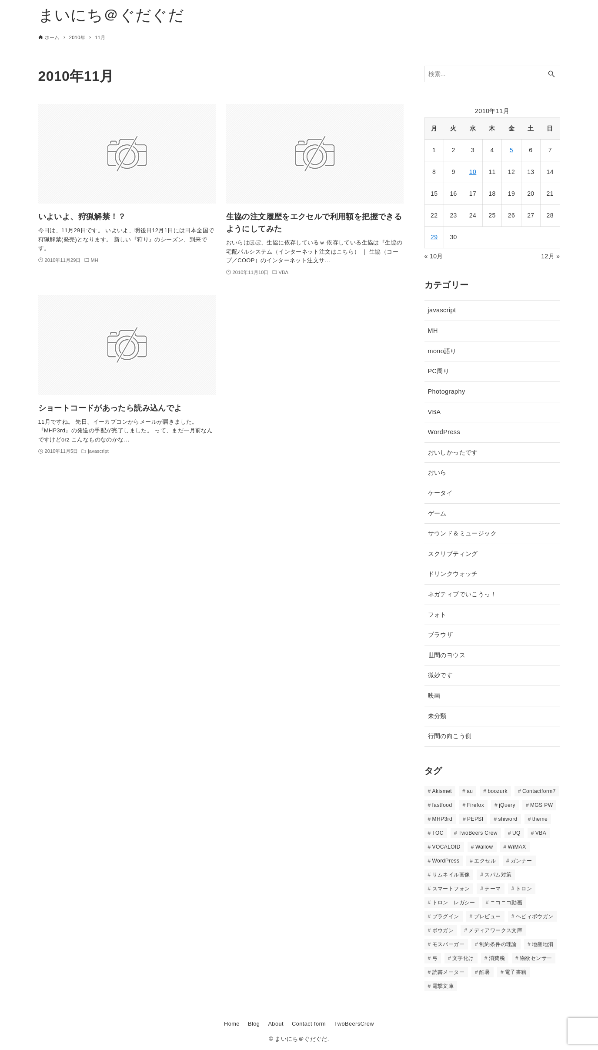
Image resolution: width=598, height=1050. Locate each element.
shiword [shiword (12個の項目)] (508, 819)
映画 (434, 695)
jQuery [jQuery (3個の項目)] (507, 805)
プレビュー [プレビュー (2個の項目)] (487, 916)
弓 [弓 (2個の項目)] (435, 958)
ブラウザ (440, 634)
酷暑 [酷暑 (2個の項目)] (484, 972)
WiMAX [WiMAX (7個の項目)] (517, 847)
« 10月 (433, 256)
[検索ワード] (492, 74)
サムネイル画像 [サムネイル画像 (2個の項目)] (451, 875)
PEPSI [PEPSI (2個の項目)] (475, 819)
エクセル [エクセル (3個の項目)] (485, 861)
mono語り (442, 351)
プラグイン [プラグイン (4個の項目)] (445, 916)
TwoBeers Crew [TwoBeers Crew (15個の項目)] (478, 833)
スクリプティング (453, 553)
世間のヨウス (446, 655)
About (275, 1023)
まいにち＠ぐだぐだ (111, 15)
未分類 (437, 715)
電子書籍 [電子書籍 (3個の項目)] (516, 972)
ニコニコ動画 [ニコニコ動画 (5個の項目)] (506, 903)
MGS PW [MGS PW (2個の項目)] (541, 805)
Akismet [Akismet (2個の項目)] (442, 791)
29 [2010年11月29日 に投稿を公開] (434, 237)
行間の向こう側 (450, 735)
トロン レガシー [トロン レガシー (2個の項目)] (453, 903)
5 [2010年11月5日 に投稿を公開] (511, 150)
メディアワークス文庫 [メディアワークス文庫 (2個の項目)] (495, 930)
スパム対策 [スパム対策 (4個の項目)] (497, 875)
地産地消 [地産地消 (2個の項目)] (543, 944)
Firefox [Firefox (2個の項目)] (475, 805)
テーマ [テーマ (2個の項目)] (492, 889)
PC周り (439, 371)
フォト (437, 614)
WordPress (444, 431)
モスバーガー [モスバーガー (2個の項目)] (448, 944)
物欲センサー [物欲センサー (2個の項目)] (536, 958)
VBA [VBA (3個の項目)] (540, 833)
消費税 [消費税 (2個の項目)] (497, 958)
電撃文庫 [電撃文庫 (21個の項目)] (443, 986)
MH (433, 330)
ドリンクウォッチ (453, 573)
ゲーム (437, 513)
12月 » (550, 256)
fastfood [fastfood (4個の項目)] (442, 805)
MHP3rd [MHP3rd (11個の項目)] (442, 819)
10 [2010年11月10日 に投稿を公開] (472, 171)
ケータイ (440, 492)
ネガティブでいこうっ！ (462, 594)
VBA (434, 411)
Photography (446, 391)
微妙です (440, 675)
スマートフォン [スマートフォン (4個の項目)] (451, 889)
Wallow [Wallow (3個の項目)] (484, 847)
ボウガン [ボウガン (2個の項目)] (443, 930)
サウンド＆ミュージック (462, 533)
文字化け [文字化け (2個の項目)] (463, 958)
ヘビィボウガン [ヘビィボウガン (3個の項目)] (535, 916)
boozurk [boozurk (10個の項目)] (498, 791)
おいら (437, 472)
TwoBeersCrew (354, 1023)
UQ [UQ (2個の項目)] (516, 833)
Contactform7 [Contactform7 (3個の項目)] (539, 791)
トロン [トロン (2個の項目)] (524, 889)
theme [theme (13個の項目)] (540, 819)
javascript (442, 310)
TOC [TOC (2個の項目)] (438, 833)
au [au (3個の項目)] (470, 791)
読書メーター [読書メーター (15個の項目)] (448, 972)
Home (232, 1023)
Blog (254, 1023)
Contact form (309, 1023)
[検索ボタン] (551, 74)
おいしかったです (453, 452)
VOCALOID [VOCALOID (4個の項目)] (446, 847)
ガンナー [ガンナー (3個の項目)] (521, 861)
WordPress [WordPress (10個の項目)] (446, 861)
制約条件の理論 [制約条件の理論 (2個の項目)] (498, 944)
